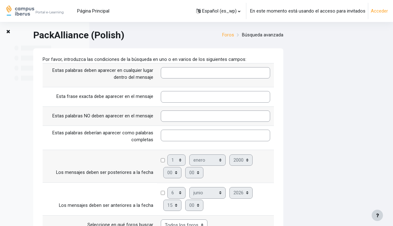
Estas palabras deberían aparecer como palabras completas (185, 137)
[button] (218, 11)
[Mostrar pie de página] (377, 215)
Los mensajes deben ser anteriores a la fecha (189, 206)
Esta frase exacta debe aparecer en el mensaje (187, 97)
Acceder (379, 11)
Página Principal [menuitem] (93, 11)
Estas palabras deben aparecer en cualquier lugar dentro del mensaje (185, 74)
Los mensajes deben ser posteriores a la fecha (187, 173)
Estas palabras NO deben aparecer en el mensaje (185, 116)
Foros (311, 35)
